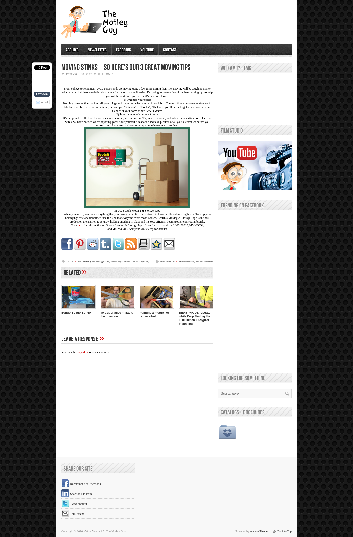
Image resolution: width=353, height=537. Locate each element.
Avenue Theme (259, 531)
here (80, 225)
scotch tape (117, 261)
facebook (123, 50)
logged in (82, 352)
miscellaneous (186, 261)
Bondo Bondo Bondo (76, 312)
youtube (147, 50)
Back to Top (284, 531)
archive (72, 50)
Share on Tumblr (42, 94)
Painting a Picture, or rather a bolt (154, 314)
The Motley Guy (140, 261)
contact (169, 50)
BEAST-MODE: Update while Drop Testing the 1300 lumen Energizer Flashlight (194, 318)
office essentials (204, 261)
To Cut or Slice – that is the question (117, 314)
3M (79, 261)
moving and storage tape (96, 261)
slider (127, 261)
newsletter (97, 50)
